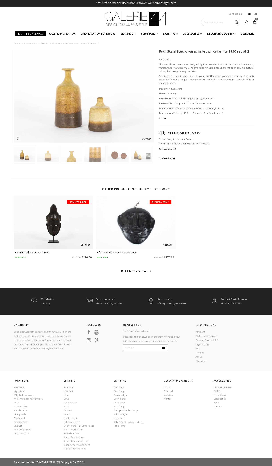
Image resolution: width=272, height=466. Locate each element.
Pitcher (217, 391)
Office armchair (72, 421)
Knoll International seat (76, 441)
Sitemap (200, 352)
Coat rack (168, 391)
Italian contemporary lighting (128, 421)
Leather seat (70, 418)
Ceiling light (119, 398)
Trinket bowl (220, 395)
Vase (216, 402)
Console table (21, 421)
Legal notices (202, 344)
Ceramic (218, 406)
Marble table (20, 410)
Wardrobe (19, 387)
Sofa (66, 398)
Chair (66, 395)
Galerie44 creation (62, 33)
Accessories (191, 33)
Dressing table (21, 433)
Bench (67, 414)
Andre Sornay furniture (98, 33)
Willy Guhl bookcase (24, 395)
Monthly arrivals (30, 33)
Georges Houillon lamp (126, 410)
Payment (200, 331)
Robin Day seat (72, 433)
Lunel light (119, 418)
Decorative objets (220, 33)
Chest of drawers (23, 429)
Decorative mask (222, 387)
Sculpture (169, 395)
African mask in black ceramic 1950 (117, 252)
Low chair (69, 391)
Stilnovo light (120, 414)
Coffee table (20, 406)
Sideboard (19, 418)
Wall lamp (119, 387)
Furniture (148, 33)
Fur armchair (70, 402)
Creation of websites (25, 462)
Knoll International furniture (28, 398)
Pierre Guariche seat (75, 448)
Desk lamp (119, 402)
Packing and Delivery (207, 335)
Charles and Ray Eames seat (79, 425)
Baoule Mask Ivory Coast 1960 (32, 252)
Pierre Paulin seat (73, 429)
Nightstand (19, 391)
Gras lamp (119, 406)
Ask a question (167, 157)
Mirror (167, 387)
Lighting (169, 33)
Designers (247, 33)
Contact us (201, 360)
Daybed (68, 410)
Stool (66, 406)
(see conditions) (167, 148)
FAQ (198, 348)
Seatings (127, 33)
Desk (16, 402)
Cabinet (18, 425)
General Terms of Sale (207, 340)
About (199, 356)
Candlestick (220, 398)
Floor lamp (119, 391)
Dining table (20, 414)
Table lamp (119, 425)
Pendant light (121, 395)
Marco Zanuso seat (74, 437)
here (173, 3)
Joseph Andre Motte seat (77, 444)
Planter (167, 398)
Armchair (68, 387)
